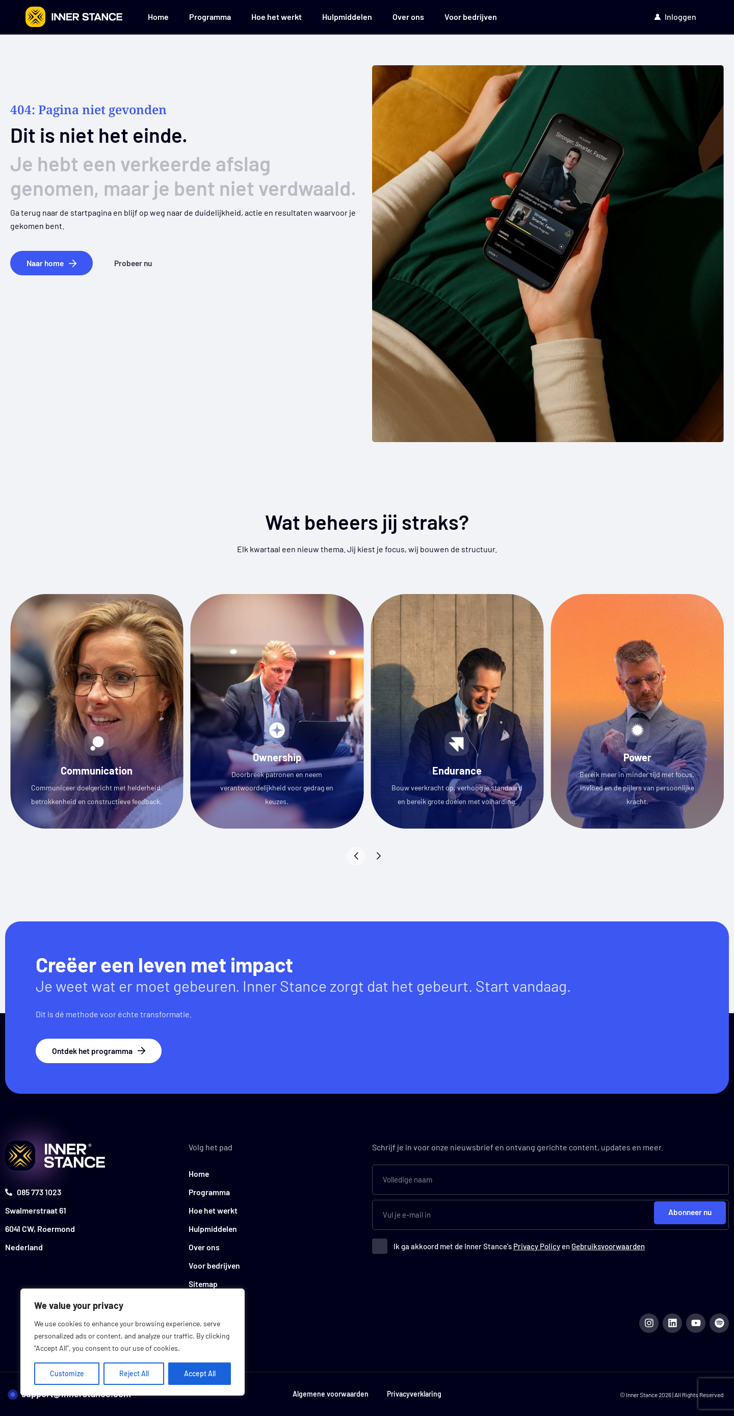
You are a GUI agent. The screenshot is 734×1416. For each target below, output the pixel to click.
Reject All (134, 1373)
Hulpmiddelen (347, 16)
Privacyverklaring (415, 1393)
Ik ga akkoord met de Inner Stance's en (519, 1245)
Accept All (200, 1373)
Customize (67, 1373)
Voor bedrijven (470, 16)
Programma (210, 16)
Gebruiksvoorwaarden (608, 1245)
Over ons (408, 16)
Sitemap (203, 1283)
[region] (132, 1342)
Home (158, 16)
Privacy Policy (536, 1245)
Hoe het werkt (276, 16)
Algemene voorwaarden (330, 1393)
